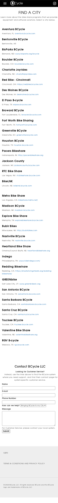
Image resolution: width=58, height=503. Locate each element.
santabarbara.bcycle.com (33, 304)
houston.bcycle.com (23, 145)
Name (5, 384)
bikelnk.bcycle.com (23, 186)
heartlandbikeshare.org (39, 250)
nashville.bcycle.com (25, 240)
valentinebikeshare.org (27, 334)
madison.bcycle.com (25, 210)
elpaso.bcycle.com (22, 104)
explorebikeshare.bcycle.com (29, 220)
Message (6, 409)
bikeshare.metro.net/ (28, 200)
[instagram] (55, 4)
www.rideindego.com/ (29, 261)
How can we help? (11, 405)
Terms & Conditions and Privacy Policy (24, 463)
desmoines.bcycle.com (28, 94)
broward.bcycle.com (31, 115)
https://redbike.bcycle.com (30, 84)
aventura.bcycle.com (25, 33)
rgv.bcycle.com (22, 345)
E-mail (5, 391)
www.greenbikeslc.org (29, 284)
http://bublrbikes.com (27, 230)
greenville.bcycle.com (27, 135)
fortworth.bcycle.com (26, 125)
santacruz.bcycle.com (28, 314)
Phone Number (9, 398)
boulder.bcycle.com (24, 64)
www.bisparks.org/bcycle (27, 54)
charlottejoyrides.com (26, 74)
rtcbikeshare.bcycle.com (28, 175)
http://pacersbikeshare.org (30, 155)
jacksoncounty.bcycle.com (27, 165)
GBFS (5, 453)
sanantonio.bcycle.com (29, 294)
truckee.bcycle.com (23, 324)
